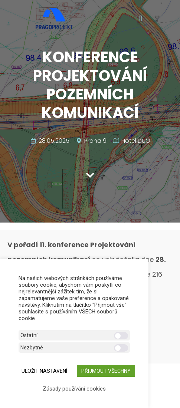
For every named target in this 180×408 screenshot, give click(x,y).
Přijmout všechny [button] (106, 371)
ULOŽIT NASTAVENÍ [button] (44, 371)
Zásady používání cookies (74, 388)
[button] (140, 19)
